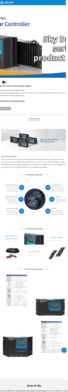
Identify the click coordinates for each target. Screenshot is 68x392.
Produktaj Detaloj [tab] (34, 119)
